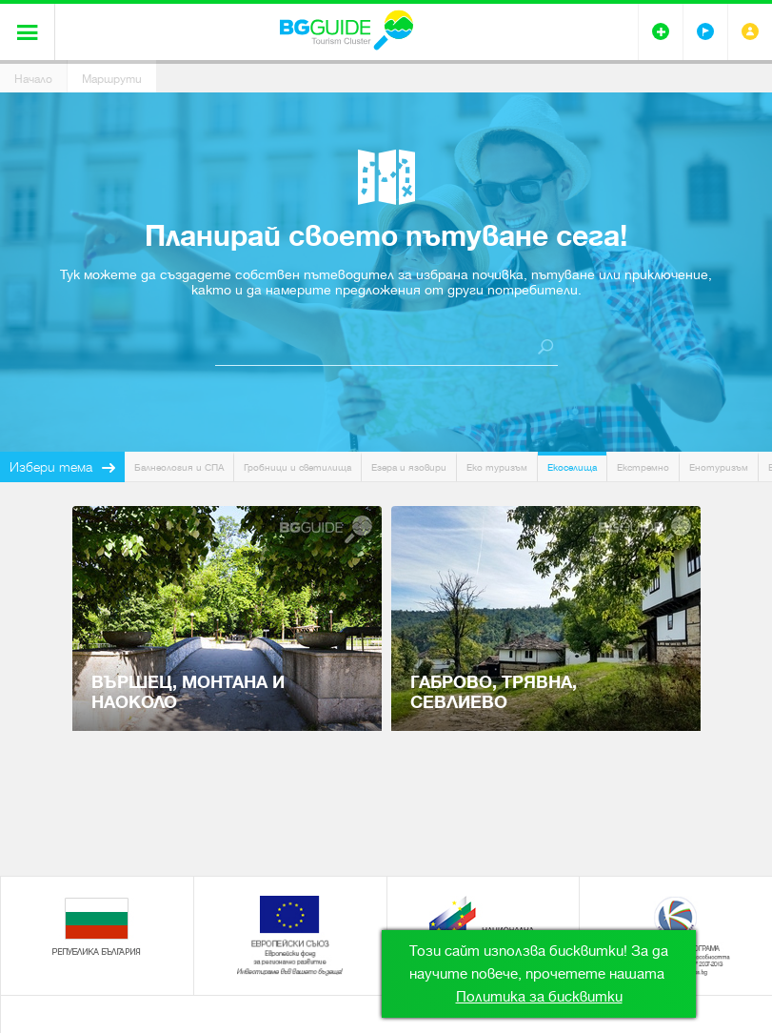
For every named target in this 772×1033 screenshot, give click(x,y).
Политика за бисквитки (539, 996)
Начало (33, 79)
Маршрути (112, 79)
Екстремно (643, 467)
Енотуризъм (718, 467)
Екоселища (572, 467)
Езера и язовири (408, 467)
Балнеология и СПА (179, 467)
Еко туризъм (496, 467)
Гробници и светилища (297, 467)
